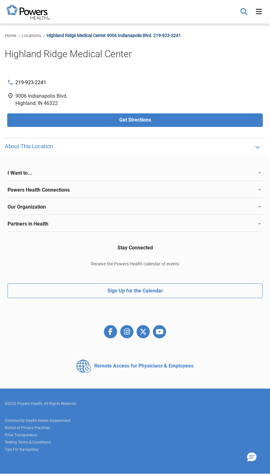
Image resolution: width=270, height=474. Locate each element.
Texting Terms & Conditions (28, 442)
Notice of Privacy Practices (27, 428)
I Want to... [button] (20, 173)
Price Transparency (21, 435)
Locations (31, 35)
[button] (244, 12)
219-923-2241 (30, 82)
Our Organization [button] (27, 207)
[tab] (135, 173)
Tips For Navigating (21, 449)
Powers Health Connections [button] (39, 190)
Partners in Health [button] (28, 224)
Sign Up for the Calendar (135, 291)
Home (10, 35)
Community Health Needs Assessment (37, 420)
